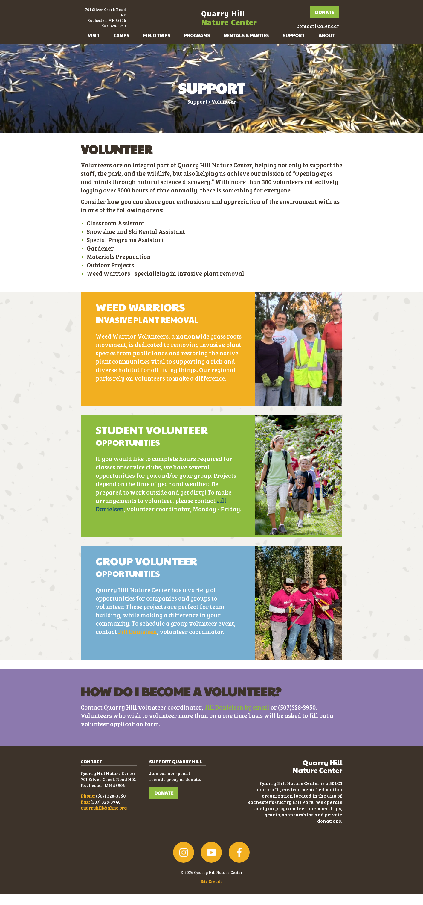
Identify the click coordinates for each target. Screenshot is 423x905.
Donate (309, 18)
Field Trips (156, 46)
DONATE (163, 804)
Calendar (313, 31)
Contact (290, 31)
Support (294, 46)
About (327, 46)
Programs (197, 46)
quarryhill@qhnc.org (104, 819)
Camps (121, 46)
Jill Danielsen (137, 643)
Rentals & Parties (246, 46)
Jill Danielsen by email (236, 718)
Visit (94, 46)
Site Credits (211, 892)
